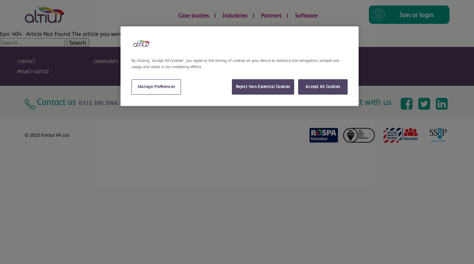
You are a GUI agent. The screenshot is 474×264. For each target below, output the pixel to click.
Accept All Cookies (322, 86)
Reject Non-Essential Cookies (263, 86)
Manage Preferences (156, 86)
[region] (240, 66)
